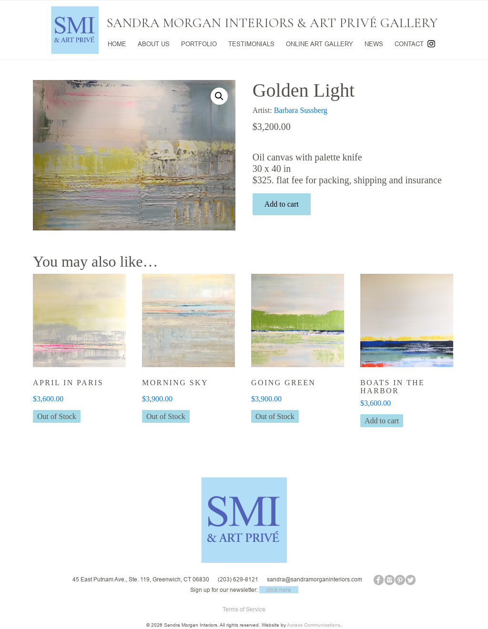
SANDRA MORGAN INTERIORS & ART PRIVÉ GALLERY (272, 23)
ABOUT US (154, 44)
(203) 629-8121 (238, 579)
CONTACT (409, 44)
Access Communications (313, 625)
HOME (117, 44)
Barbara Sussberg (300, 110)
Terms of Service (244, 609)
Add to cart (281, 204)
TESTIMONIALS (251, 44)
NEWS (374, 44)
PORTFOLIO (199, 44)
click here (278, 589)
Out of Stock (56, 416)
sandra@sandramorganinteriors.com (314, 579)
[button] (219, 96)
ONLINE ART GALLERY (319, 44)
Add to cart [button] (382, 421)
